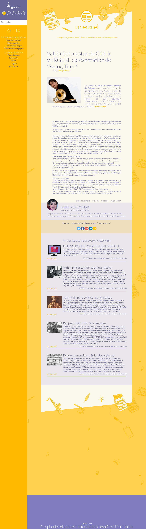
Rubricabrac (14, 66)
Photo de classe (14, 55)
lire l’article (100, 106)
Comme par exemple (14, 46)
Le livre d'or (13, 58)
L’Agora (14, 63)
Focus (13, 61)
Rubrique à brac (63, 71)
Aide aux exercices (14, 40)
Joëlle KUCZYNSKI (75, 207)
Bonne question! (13, 43)
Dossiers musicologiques (13, 48)
